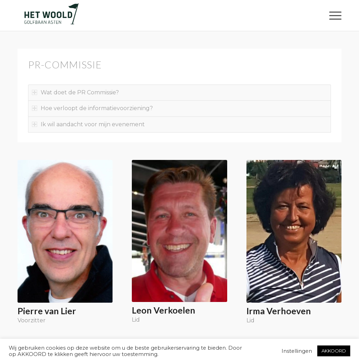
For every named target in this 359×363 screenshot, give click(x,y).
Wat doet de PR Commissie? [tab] (75, 92)
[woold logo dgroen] (51, 15)
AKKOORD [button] (333, 351)
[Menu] (333, 15)
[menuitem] (333, 15)
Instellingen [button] (297, 351)
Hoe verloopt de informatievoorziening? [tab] (92, 108)
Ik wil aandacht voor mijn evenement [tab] (88, 124)
